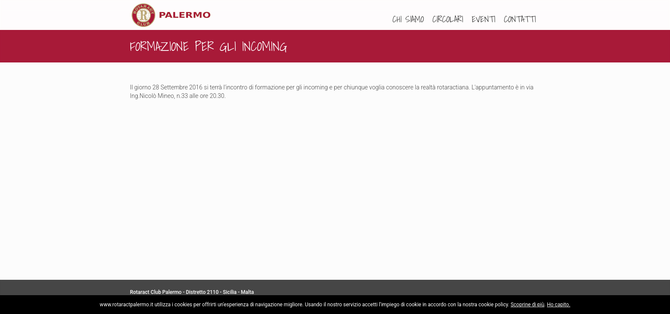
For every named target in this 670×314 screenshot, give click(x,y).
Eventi (483, 19)
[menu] (464, 19)
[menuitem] (408, 19)
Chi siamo (408, 19)
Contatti (520, 19)
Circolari (447, 19)
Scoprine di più (527, 305)
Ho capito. (558, 305)
